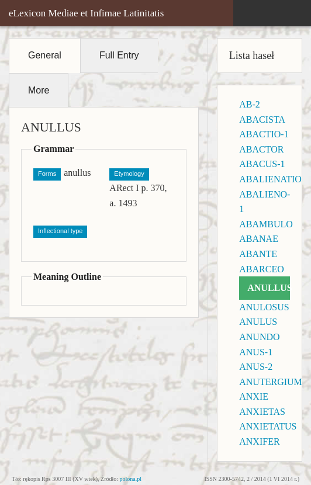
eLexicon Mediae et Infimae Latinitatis (86, 13)
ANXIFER (259, 441)
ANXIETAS (262, 412)
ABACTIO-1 (263, 134)
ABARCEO (261, 269)
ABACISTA (262, 119)
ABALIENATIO (270, 179)
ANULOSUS (264, 307)
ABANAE (258, 239)
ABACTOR (261, 149)
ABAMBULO (266, 224)
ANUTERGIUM (270, 382)
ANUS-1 (255, 352)
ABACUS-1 (262, 164)
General (44, 55)
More (38, 90)
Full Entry (119, 55)
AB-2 (249, 104)
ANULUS (258, 322)
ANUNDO (259, 337)
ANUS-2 (255, 367)
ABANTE (258, 254)
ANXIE (253, 396)
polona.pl (131, 479)
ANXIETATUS (267, 426)
